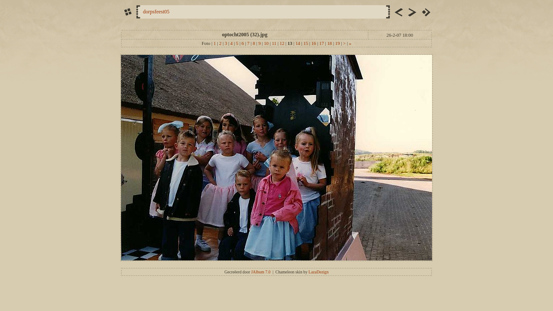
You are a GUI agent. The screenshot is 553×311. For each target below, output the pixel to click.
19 (337, 43)
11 (274, 43)
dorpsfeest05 (156, 12)
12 (282, 43)
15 (305, 43)
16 (313, 43)
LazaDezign (318, 272)
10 (266, 43)
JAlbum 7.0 (260, 272)
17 (321, 43)
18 (329, 43)
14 (298, 43)
